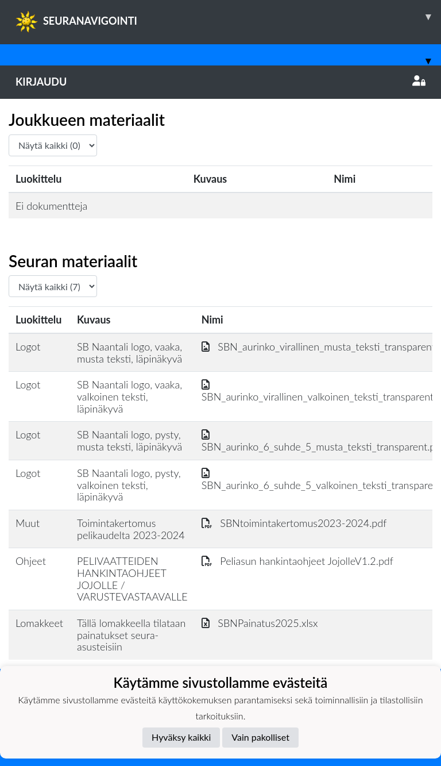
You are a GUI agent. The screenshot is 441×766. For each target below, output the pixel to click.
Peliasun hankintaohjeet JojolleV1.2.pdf (297, 561)
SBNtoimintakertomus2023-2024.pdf (294, 523)
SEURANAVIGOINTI (228, 16)
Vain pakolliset (260, 737)
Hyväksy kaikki (181, 737)
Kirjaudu (220, 81)
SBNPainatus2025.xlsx (260, 623)
